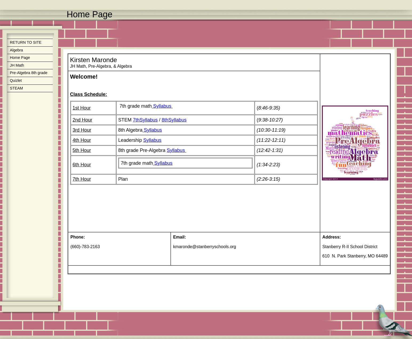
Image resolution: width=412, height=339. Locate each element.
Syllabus (163, 106)
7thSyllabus (145, 120)
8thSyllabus (174, 120)
